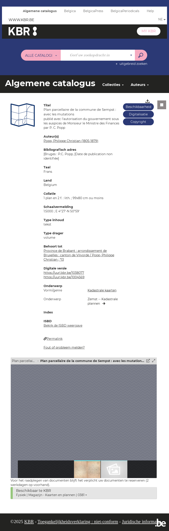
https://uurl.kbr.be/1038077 (64, 273)
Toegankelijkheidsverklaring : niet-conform (78, 521)
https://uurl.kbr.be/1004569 (64, 277)
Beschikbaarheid (138, 107)
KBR (29, 521)
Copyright (138, 122)
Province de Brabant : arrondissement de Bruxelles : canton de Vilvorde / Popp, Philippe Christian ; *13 (79, 255)
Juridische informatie (141, 521)
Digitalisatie (138, 114)
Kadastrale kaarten (102, 290)
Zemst (93, 299)
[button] (23, 115)
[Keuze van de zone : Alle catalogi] (41, 55)
